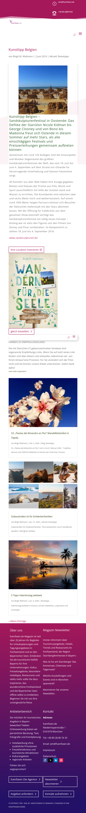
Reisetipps (63, 56)
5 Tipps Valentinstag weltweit (26, 595)
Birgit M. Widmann (23, 56)
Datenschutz (49, 756)
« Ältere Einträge (17, 621)
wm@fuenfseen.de (66, 2)
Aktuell (53, 56)
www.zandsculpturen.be (23, 237)
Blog (43, 443)
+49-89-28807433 (65, 12)
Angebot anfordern (22, 794)
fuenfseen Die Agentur (24, 779)
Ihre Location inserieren (25, 249)
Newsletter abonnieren (52, 781)
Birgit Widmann (21, 443)
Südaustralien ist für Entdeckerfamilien (31, 516)
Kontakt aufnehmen (57, 794)
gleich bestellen (20, 331)
